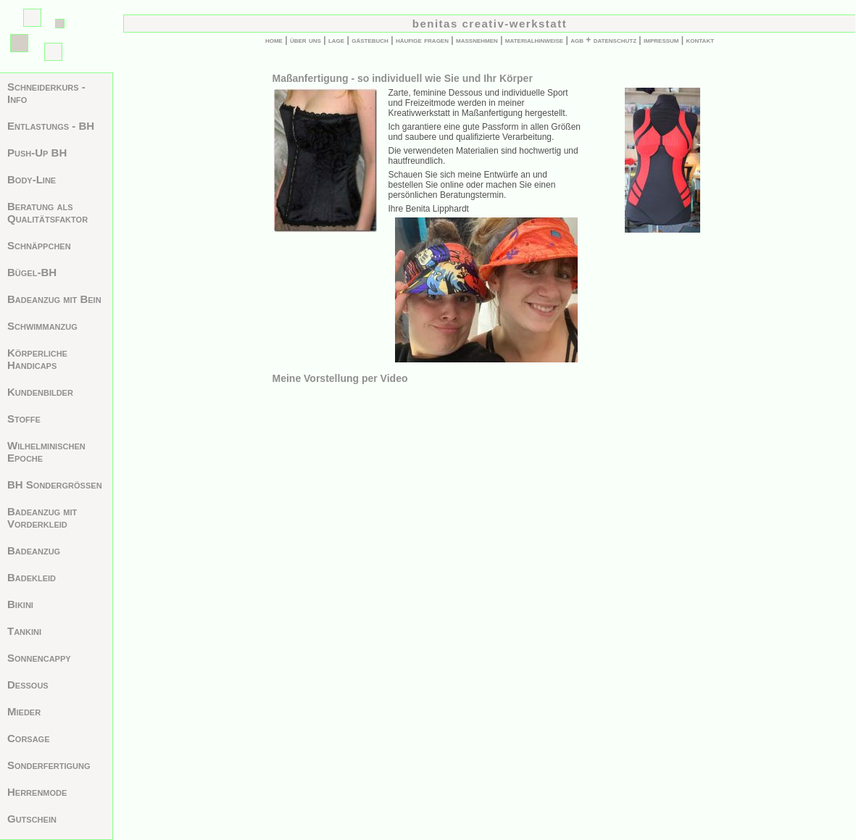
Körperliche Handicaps (37, 358)
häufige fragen (422, 40)
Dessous (28, 684)
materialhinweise (534, 40)
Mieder (24, 711)
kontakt (700, 40)
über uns (305, 40)
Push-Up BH (37, 152)
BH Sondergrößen (54, 484)
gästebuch (370, 40)
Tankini (24, 631)
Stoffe (24, 418)
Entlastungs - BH (50, 126)
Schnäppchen (39, 245)
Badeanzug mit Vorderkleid (42, 517)
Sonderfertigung (49, 765)
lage (336, 40)
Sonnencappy (39, 658)
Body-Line (31, 179)
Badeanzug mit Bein (54, 299)
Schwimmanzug (42, 326)
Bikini (20, 604)
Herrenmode (37, 792)
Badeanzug (33, 550)
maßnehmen (477, 40)
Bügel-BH (32, 272)
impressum (661, 40)
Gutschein (32, 818)
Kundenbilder (40, 392)
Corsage (28, 738)
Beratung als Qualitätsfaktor (47, 212)
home (274, 40)
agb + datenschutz (603, 40)
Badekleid (31, 577)
